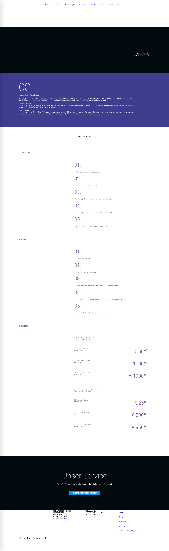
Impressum (122, 521)
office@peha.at (64, 518)
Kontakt (121, 517)
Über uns (122, 512)
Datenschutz (123, 526)
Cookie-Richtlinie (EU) (126, 531)
